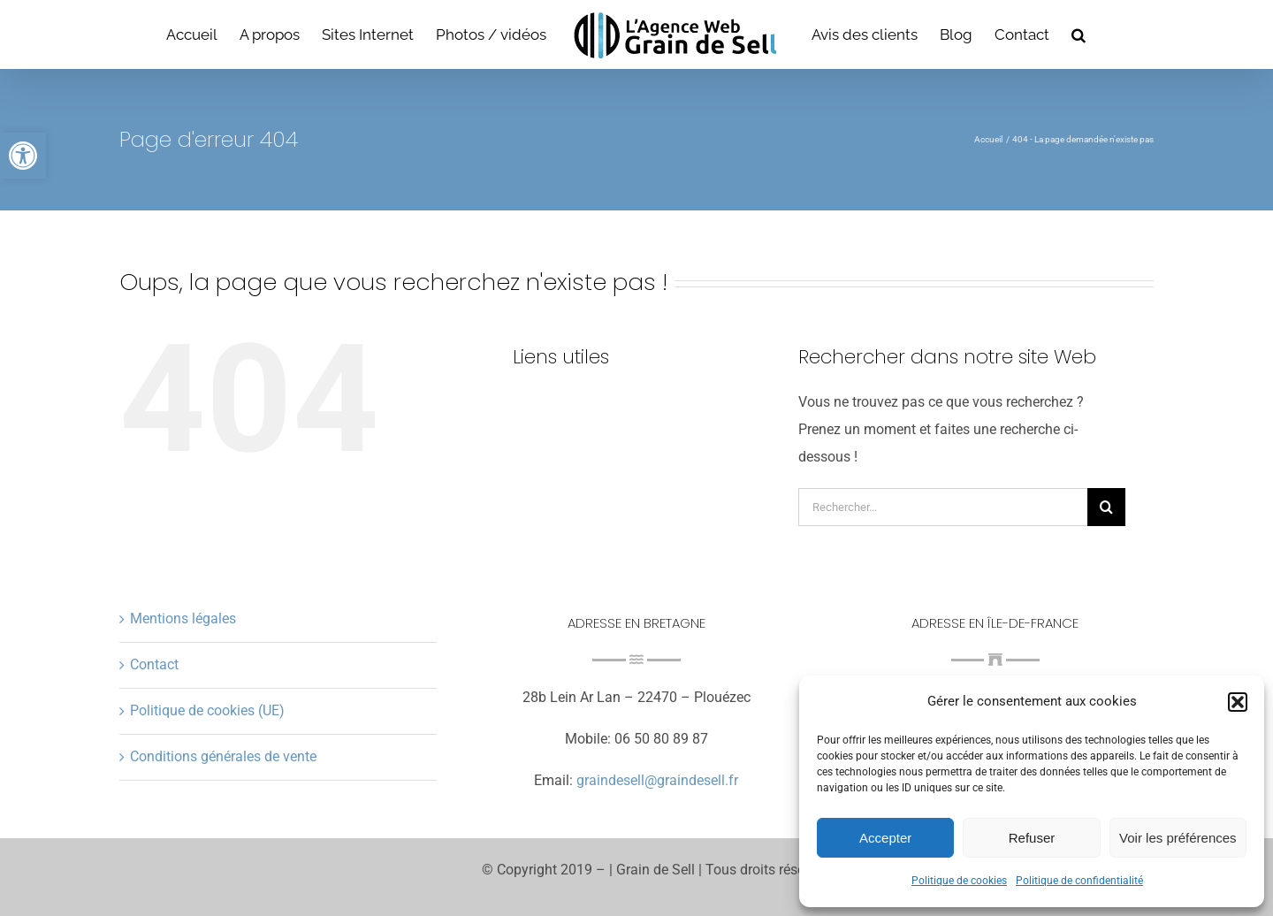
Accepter (885, 837)
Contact (154, 664)
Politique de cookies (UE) (207, 710)
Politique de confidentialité (1079, 880)
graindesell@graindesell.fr (657, 780)
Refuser (1032, 837)
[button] (23, 156)
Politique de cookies (959, 880)
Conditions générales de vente (223, 756)
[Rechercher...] (942, 507)
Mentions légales (183, 618)
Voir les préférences (1178, 837)
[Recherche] (1106, 507)
